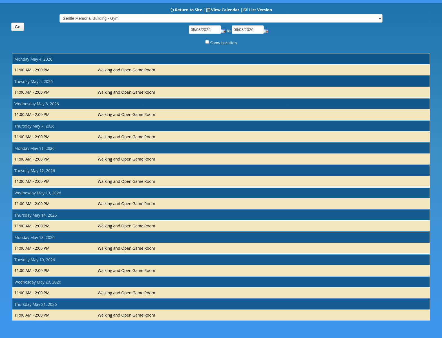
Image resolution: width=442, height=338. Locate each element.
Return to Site (188, 9)
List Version (260, 9)
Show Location (223, 42)
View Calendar (225, 9)
